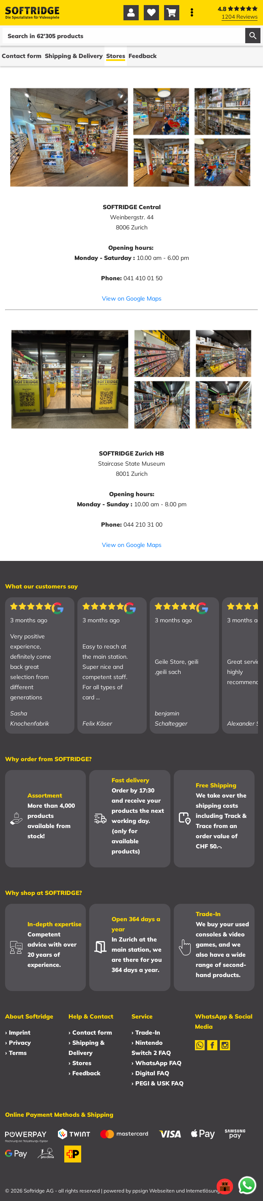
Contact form (21, 56)
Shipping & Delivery (74, 56)
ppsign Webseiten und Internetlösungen (179, 1190)
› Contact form (90, 1032)
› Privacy (18, 1042)
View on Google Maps (132, 298)
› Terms (16, 1053)
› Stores (79, 1063)
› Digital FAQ (150, 1073)
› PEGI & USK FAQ (158, 1083)
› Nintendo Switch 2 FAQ (151, 1048)
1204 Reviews (240, 16)
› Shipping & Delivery (86, 1048)
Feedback (142, 56)
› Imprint (17, 1032)
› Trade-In (146, 1032)
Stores (115, 56)
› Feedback (84, 1073)
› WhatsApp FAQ (156, 1063)
